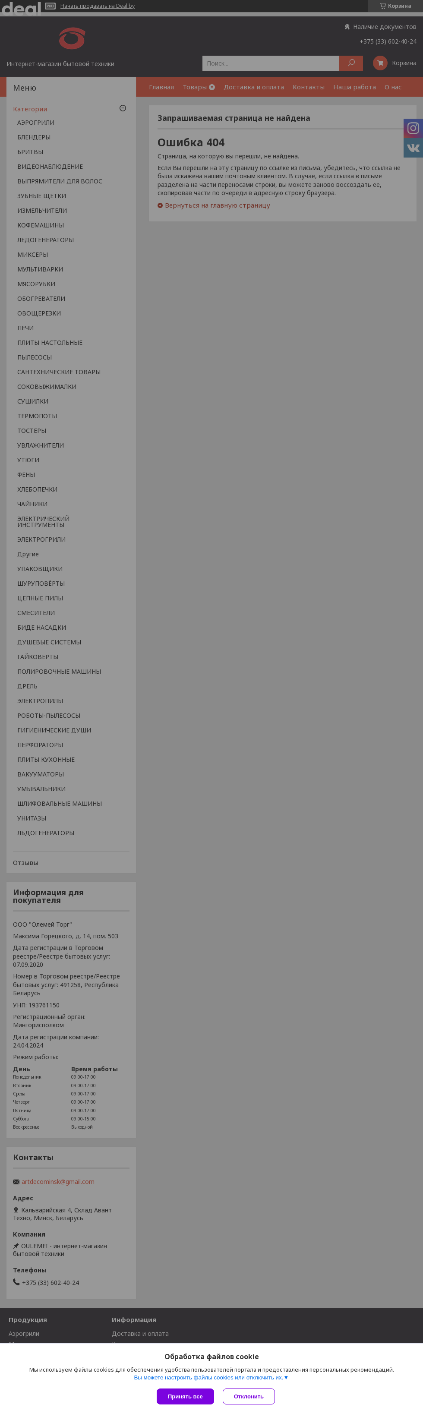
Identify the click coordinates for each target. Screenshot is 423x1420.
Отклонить (249, 1396)
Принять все (185, 1396)
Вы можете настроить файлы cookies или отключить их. (208, 1377)
